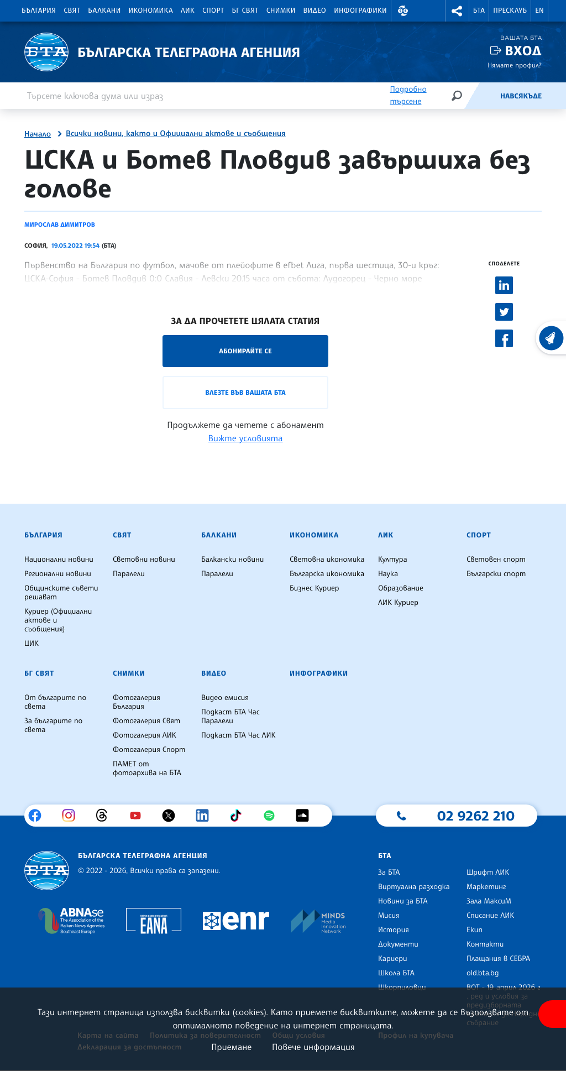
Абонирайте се (245, 351)
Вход (523, 51)
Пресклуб (510, 10)
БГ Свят (245, 10)
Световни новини (144, 559)
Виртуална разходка (414, 886)
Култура (392, 559)
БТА (479, 10)
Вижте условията (245, 437)
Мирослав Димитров (59, 224)
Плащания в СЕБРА (498, 958)
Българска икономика (327, 574)
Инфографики (360, 10)
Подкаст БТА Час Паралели (230, 716)
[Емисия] (482, 96)
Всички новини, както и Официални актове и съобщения (176, 133)
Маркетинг (486, 886)
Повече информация (313, 1046)
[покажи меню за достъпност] (552, 1014)
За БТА (389, 872)
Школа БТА (396, 973)
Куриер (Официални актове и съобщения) (58, 620)
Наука (388, 574)
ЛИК (188, 10)
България (39, 10)
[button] (403, 11)
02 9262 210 (476, 815)
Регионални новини (57, 574)
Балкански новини (232, 559)
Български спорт (496, 574)
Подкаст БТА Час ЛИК (238, 735)
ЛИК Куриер (398, 602)
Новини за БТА (403, 901)
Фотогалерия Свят (146, 721)
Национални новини (58, 559)
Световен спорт (496, 559)
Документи (398, 944)
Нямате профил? (515, 65)
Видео (315, 10)
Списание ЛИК (490, 915)
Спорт (213, 10)
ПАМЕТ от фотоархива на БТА (147, 768)
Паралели (129, 574)
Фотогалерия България (136, 702)
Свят (72, 10)
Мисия (389, 915)
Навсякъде (521, 96)
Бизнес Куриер (314, 588)
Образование (400, 588)
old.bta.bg (483, 973)
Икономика (151, 10)
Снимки (281, 10)
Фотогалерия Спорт (149, 749)
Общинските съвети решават (61, 593)
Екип (475, 930)
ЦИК (31, 643)
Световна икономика (327, 559)
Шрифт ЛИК (488, 872)
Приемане (231, 1046)
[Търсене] (456, 95)
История (393, 930)
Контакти (485, 944)
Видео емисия (225, 697)
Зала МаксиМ (489, 901)
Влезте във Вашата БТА (245, 392)
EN (539, 10)
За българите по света (53, 725)
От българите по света (55, 702)
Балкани (104, 10)
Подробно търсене (408, 95)
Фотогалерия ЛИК (144, 735)
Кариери (392, 958)
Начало (37, 134)
